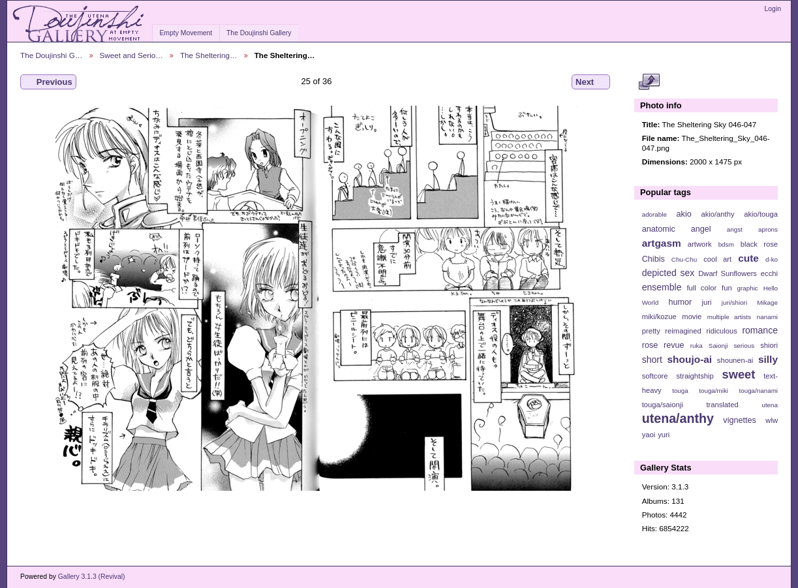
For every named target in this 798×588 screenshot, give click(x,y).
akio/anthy (717, 214)
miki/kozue (659, 316)
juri (707, 302)
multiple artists (729, 316)
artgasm (661, 243)
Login (773, 8)
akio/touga (761, 214)
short (652, 359)
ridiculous (721, 331)
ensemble (662, 287)
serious (743, 345)
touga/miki (713, 390)
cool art (717, 259)
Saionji (718, 345)
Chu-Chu (684, 259)
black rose (759, 244)
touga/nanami (758, 390)
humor (680, 302)
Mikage (767, 302)
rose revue (663, 345)
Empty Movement (185, 33)
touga (680, 390)
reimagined (683, 331)
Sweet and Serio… (131, 55)
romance (760, 330)
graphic (747, 288)
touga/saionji (662, 405)
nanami (767, 316)
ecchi (769, 273)
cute (748, 258)
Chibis (653, 259)
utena (769, 405)
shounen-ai (735, 360)
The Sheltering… (209, 55)
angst (735, 229)
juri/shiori (734, 302)
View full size (649, 82)
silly (768, 359)
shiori (769, 345)
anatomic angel (676, 229)
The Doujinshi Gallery (258, 33)
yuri (663, 435)
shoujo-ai (690, 359)
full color (701, 288)
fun (727, 288)
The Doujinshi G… (51, 55)
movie (691, 316)
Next (590, 82)
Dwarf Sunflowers (727, 273)
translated (722, 405)
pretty (651, 331)
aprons (768, 229)
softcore (655, 376)
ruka (696, 345)
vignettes (739, 420)
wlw (771, 420)
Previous (48, 82)
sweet (739, 374)
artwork (700, 244)
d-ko (771, 259)
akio (684, 214)
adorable (654, 214)
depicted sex (668, 273)
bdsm (726, 244)
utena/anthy (678, 418)
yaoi (649, 435)
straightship (694, 376)
